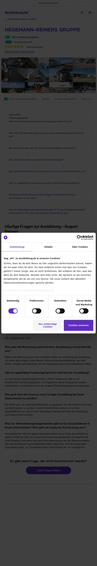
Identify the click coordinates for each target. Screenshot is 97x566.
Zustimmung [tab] (17, 246)
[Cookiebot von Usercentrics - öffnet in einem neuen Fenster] (79, 237)
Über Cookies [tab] (80, 246)
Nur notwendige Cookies (48, 325)
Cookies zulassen (78, 325)
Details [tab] (48, 246)
